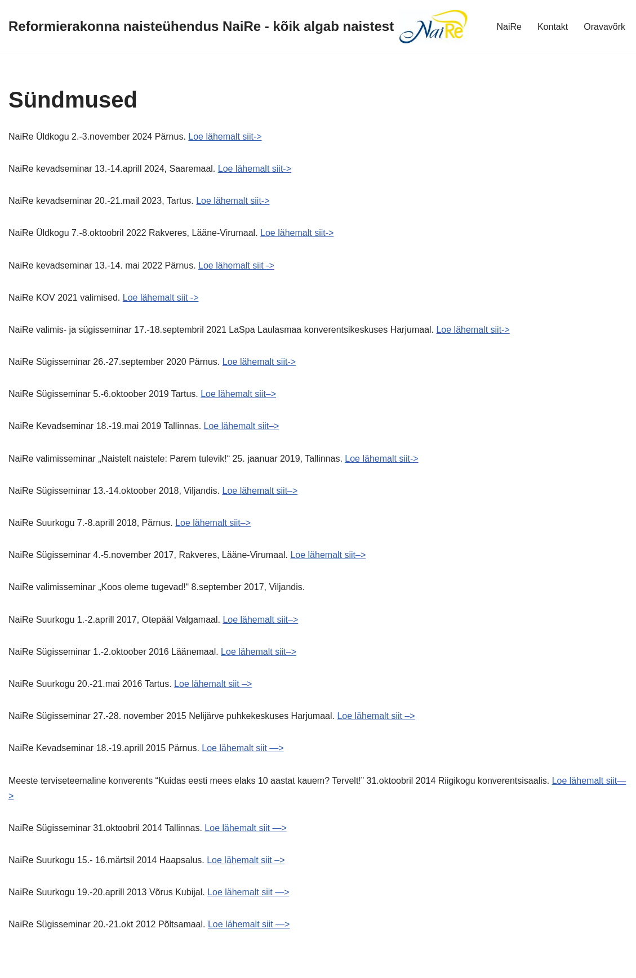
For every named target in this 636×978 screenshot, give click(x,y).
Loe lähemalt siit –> (213, 684)
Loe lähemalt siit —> (242, 748)
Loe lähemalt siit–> (238, 394)
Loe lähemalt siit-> (224, 136)
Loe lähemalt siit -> (236, 265)
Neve (18, 963)
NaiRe (508, 27)
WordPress (109, 963)
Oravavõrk (604, 27)
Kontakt (552, 27)
